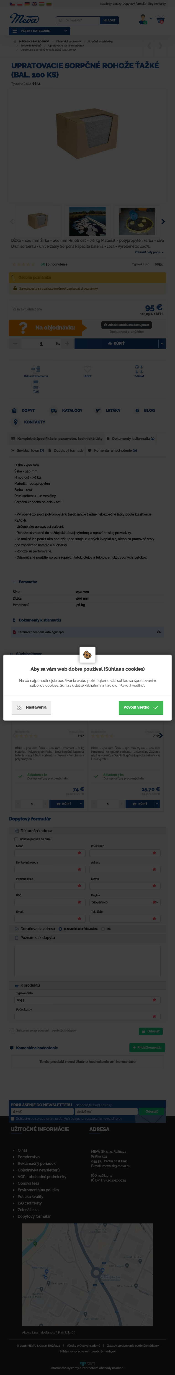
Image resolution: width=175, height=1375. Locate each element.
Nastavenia (31, 707)
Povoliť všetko (141, 707)
